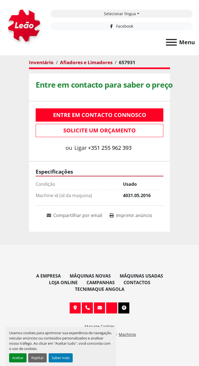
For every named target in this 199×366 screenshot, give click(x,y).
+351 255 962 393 (110, 147)
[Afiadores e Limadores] (86, 62)
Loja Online (63, 282)
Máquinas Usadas (141, 276)
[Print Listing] (131, 215)
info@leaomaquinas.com (99, 307)
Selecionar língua (120, 13)
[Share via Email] (74, 215)
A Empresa (48, 276)
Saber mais (61, 357)
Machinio (127, 334)
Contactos (137, 282)
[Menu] (171, 42)
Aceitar (17, 357)
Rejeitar (37, 357)
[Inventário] (41, 62)
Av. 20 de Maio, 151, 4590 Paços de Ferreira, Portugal (75, 307)
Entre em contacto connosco (99, 115)
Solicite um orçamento (99, 130)
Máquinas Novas (90, 276)
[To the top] (123, 307)
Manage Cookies (100, 326)
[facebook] (122, 26)
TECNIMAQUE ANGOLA (99, 289)
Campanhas (101, 282)
